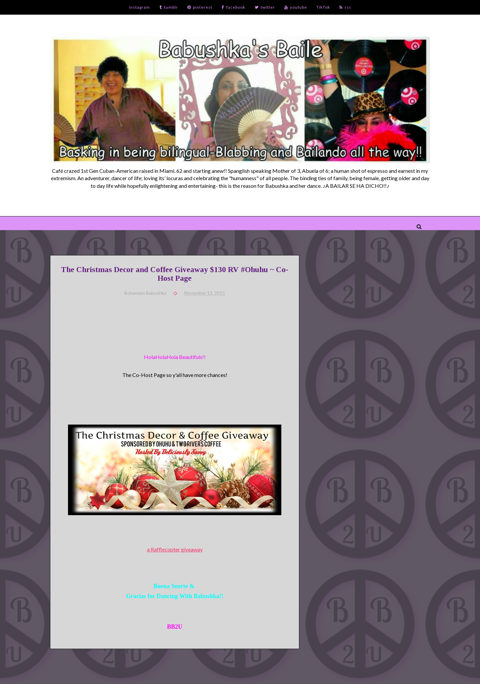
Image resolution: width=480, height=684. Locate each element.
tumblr (168, 7)
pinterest (199, 7)
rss (345, 7)
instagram (139, 7)
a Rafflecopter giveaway (175, 549)
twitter (265, 7)
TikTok (323, 7)
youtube (295, 7)
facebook (233, 7)
